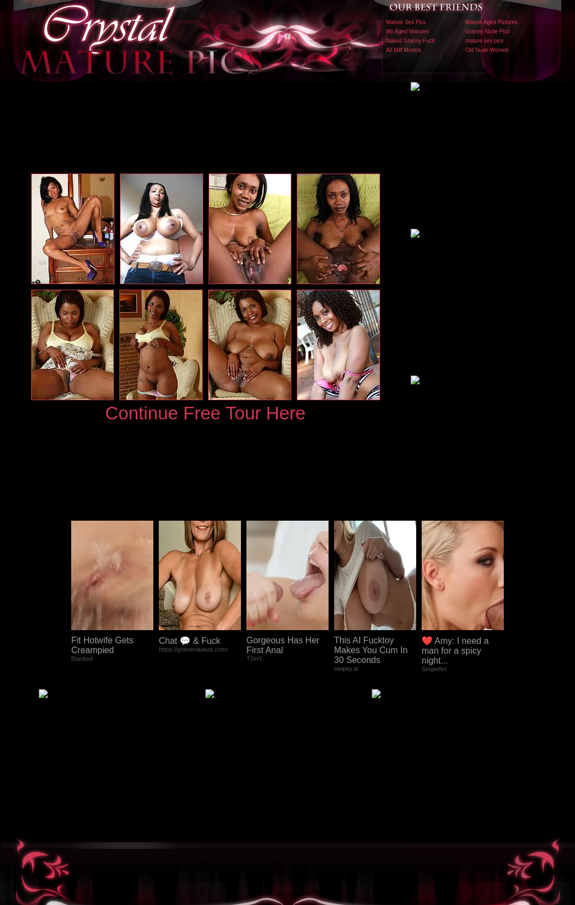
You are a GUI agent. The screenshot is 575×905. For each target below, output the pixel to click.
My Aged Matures (407, 31)
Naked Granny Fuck (410, 41)
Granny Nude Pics (487, 31)
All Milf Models (403, 50)
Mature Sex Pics (406, 22)
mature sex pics (484, 41)
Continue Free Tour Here (205, 413)
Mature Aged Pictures (491, 22)
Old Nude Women (487, 50)
